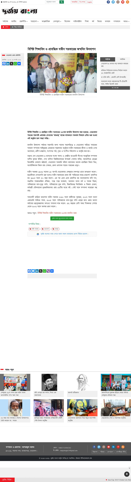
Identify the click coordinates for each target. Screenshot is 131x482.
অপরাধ (107, 21)
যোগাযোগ (110, 452)
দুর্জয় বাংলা (54, 458)
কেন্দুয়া (55, 229)
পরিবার (102, 452)
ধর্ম (93, 21)
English (89, 2)
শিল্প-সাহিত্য (17, 27)
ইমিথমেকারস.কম (86, 458)
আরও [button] (126, 21)
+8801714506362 (64, 447)
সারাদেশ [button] (34, 21)
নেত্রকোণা (45, 229)
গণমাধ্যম (116, 21)
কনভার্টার (74, 2)
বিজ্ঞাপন (95, 452)
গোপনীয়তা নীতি (121, 452)
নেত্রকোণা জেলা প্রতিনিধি (13, 55)
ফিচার (99, 21)
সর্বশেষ (5, 21)
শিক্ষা (87, 21)
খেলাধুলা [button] (57, 21)
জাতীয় (13, 21)
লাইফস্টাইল (77, 21)
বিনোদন (67, 21)
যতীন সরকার (34, 229)
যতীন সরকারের (54, 132)
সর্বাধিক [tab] (122, 59)
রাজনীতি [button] (23, 21)
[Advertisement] (92, 11)
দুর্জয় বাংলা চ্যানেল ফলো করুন (62, 218)
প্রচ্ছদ (5, 27)
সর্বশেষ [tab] (107, 59)
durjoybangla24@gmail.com (69, 450)
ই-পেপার (82, 2)
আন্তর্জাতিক (46, 21)
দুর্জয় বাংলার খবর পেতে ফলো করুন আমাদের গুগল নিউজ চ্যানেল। (64, 234)
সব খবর (115, 88)
